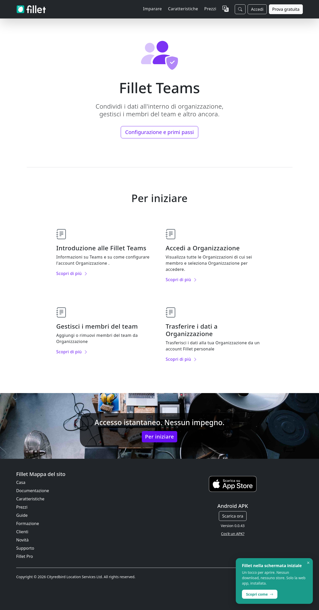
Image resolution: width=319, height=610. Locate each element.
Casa (20, 482)
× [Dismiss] (308, 562)
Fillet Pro (24, 556)
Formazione (27, 523)
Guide (22, 515)
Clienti (22, 532)
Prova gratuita (285, 9)
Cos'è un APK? (233, 533)
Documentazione (32, 490)
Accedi (257, 9)
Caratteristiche (30, 499)
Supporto (25, 548)
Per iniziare (159, 436)
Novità (22, 540)
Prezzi (210, 9)
